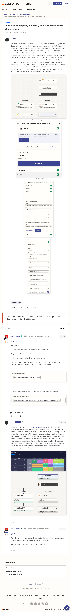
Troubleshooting (23, 14)
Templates (61, 595)
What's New (32, 9)
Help (15, 595)
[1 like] (17, 413)
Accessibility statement (42, 588)
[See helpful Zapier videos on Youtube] (46, 603)
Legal (59, 609)
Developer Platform (26, 595)
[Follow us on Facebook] (31, 603)
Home (5, 14)
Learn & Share (18, 9)
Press (37, 595)
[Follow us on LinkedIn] (35, 603)
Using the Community (13, 571)
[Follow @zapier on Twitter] (42, 603)
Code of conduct (12, 568)
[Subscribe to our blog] (39, 603)
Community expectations (14, 574)
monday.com (16, 302)
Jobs (43, 595)
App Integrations (35, 599)
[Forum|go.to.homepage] (17, 3)
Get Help (5, 9)
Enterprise (51, 595)
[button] (57, 3)
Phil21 (13, 39)
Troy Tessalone (15, 336)
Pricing (9, 595)
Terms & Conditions (28, 588)
